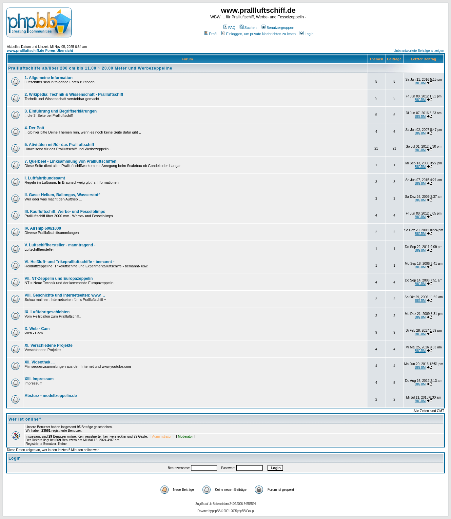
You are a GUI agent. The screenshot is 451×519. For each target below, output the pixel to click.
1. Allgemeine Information (48, 77)
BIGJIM (420, 83)
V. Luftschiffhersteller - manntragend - (60, 245)
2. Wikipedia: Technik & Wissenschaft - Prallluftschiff (74, 94)
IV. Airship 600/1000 (43, 228)
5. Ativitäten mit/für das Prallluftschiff (59, 144)
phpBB (216, 511)
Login (306, 34)
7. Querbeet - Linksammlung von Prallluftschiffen (70, 161)
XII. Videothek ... (40, 362)
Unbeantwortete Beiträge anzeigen (419, 50)
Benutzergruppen (278, 28)
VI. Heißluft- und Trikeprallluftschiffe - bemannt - (69, 262)
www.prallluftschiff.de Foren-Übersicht (40, 50)
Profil (210, 34)
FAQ (229, 28)
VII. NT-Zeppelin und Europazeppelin (59, 278)
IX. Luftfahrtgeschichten (47, 312)
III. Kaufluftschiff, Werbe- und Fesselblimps (65, 211)
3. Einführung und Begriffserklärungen (61, 111)
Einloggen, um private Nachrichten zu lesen (258, 34)
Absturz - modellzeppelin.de (51, 395)
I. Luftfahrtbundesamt (45, 178)
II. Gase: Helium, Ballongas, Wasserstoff (62, 195)
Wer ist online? (25, 419)
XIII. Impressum (39, 379)
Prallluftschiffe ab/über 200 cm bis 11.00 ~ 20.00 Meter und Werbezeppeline (90, 68)
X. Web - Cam (37, 328)
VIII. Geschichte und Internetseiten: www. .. (65, 295)
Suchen (248, 28)
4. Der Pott (34, 128)
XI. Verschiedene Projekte (48, 345)
